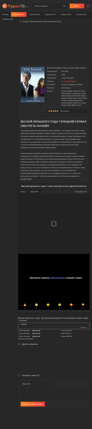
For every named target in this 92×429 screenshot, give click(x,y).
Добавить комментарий (33, 404)
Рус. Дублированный (68, 81)
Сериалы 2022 (65, 14)
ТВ (18, 6)
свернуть (84, 327)
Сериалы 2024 (34, 14)
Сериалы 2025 (18, 14)
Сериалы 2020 (7, 19)
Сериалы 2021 (81, 14)
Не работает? (81, 192)
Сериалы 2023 (50, 14)
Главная (5, 14)
